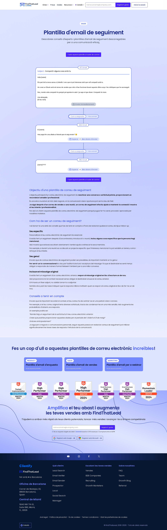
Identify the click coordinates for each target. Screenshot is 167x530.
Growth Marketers (94, 485)
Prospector (58, 485)
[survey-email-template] (43, 364)
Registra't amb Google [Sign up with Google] (64, 438)
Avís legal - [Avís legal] (44, 517)
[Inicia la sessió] (140, 4)
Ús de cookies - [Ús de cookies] (75, 517)
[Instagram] (79, 456)
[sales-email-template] (83, 364)
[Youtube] (68, 456)
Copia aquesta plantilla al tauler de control (83, 55)
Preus (52, 5)
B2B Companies (93, 475)
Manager (57, 500)
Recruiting (90, 480)
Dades (59, 5)
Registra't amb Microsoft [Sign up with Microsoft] (90, 438)
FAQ (121, 470)
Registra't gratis (123, 5)
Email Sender (59, 480)
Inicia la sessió (139, 5)
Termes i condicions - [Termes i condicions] (91, 517)
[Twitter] (99, 456)
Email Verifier (59, 475)
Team (121, 475)
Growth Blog (125, 480)
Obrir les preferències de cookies (113, 517)
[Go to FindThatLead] (29, 5)
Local (55, 490)
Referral (122, 485)
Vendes (89, 470)
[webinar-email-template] (124, 364)
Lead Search (59, 470)
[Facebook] (88, 456)
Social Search (59, 495)
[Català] (25, 525)
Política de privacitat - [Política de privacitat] (59, 517)
